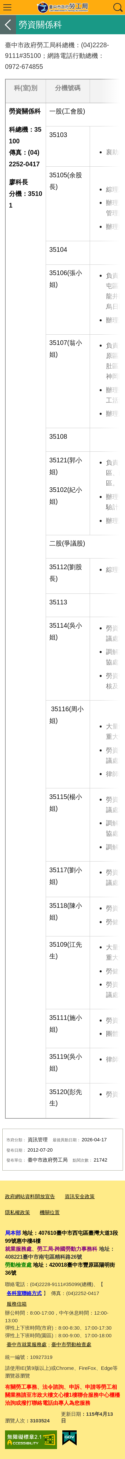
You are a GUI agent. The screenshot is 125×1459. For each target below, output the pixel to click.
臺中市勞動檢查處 (71, 1344)
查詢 (117, 7)
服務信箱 (17, 1304)
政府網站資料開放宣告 (30, 1196)
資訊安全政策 (80, 1196)
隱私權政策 (17, 1212)
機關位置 (50, 1212)
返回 (8, 24)
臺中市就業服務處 (27, 1344)
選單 (7, 7)
